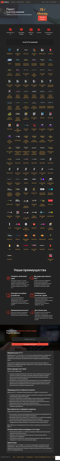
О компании (55, 457)
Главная (13, 2)
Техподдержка (29, 457)
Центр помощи (20, 457)
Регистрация (53, 2)
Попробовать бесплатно (30, 344)
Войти (47, 2)
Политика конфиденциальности (42, 457)
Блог (14, 457)
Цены (43, 2)
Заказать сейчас (42, 18)
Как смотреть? (20, 2)
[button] (58, 2)
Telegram (28, 2)
